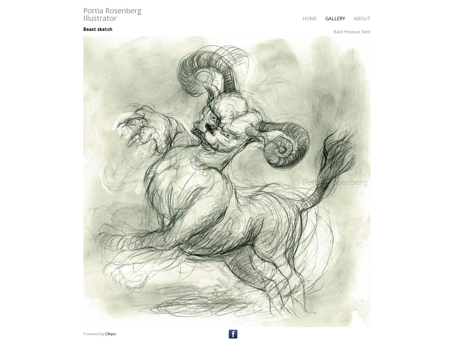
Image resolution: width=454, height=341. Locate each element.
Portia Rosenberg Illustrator (112, 14)
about (362, 18)
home (310, 18)
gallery (335, 18)
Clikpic (110, 333)
